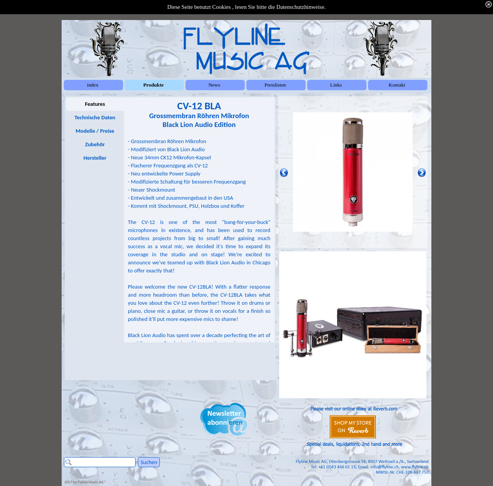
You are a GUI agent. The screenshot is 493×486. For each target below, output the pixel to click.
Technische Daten (95, 117)
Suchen (149, 462)
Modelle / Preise (94, 130)
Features (95, 103)
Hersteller (95, 157)
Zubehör (95, 144)
